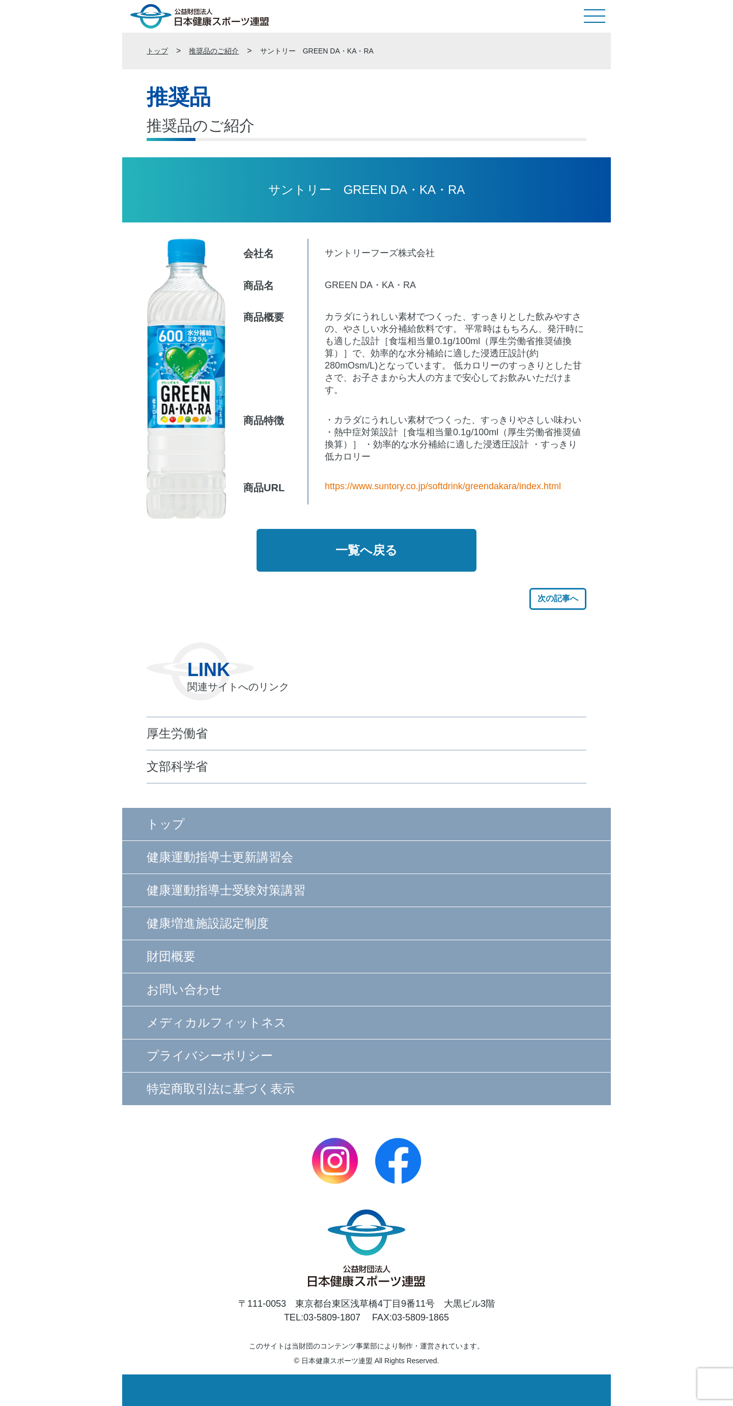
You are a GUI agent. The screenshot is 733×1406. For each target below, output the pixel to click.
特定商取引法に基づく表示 (221, 1088)
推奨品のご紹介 (214, 51)
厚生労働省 (177, 733)
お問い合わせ (184, 989)
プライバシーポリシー (210, 1055)
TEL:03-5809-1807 (322, 1317)
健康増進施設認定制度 (208, 923)
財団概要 (171, 956)
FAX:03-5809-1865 (410, 1317)
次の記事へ (558, 598)
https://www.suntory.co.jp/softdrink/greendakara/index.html (443, 486)
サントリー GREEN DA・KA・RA (317, 51)
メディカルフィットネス (217, 1022)
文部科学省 (177, 766)
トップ (157, 51)
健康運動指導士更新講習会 (220, 857)
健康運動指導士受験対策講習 (226, 890)
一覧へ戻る (366, 550)
